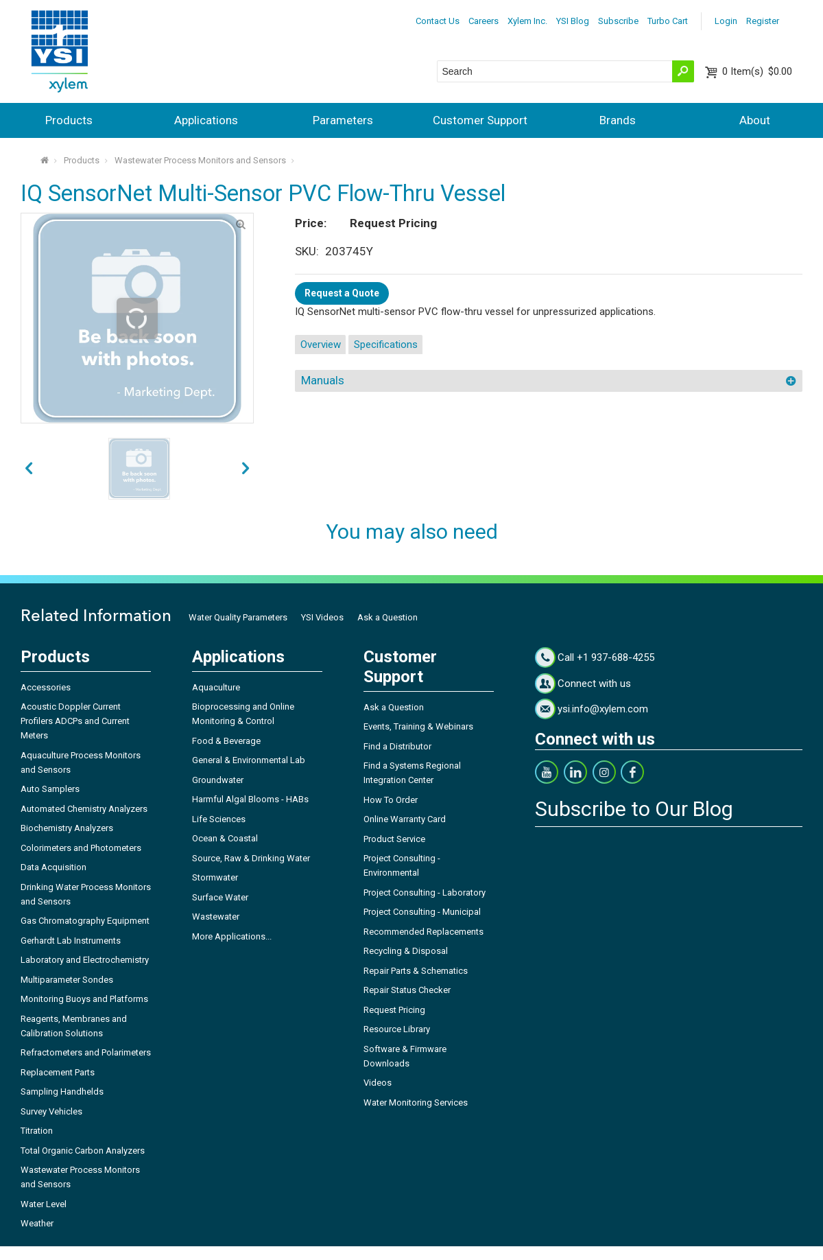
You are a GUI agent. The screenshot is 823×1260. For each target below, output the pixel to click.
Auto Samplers (50, 789)
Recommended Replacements (423, 931)
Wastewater (215, 916)
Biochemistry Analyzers (67, 828)
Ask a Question (387, 617)
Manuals (322, 380)
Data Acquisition (53, 867)
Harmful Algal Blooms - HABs (250, 799)
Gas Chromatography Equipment (85, 920)
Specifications (386, 344)
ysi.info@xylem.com (603, 709)
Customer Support (480, 120)
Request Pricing (394, 1010)
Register (762, 21)
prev (245, 469)
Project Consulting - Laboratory (424, 892)
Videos (377, 1082)
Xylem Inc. (527, 21)
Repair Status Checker (407, 990)
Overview (320, 344)
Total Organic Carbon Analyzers (83, 1150)
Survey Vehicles (51, 1111)
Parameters (343, 120)
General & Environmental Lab (248, 760)
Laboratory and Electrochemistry (85, 960)
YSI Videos (322, 617)
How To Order (390, 800)
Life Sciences (219, 819)
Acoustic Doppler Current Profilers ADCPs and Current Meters (75, 720)
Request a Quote (342, 293)
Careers (483, 21)
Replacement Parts (58, 1072)
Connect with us (594, 683)
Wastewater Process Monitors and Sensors (200, 160)
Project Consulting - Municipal (422, 912)
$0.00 (757, 71)
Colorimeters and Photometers (81, 848)
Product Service (394, 839)
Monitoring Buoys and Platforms (84, 999)
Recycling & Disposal (405, 951)
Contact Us (438, 21)
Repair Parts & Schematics (415, 971)
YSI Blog (572, 21)
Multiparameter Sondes (67, 980)
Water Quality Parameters (238, 617)
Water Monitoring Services (415, 1102)
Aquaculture (216, 687)
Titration (37, 1130)
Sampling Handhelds (62, 1091)
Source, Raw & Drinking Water (251, 858)
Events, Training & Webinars (418, 726)
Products (69, 120)
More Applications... (232, 936)
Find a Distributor (397, 746)
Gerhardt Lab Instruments (71, 940)
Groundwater (217, 780)
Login (726, 21)
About (754, 120)
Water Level (44, 1204)
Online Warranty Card (404, 819)
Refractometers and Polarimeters (86, 1052)
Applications (206, 120)
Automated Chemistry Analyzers (84, 809)
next (29, 469)
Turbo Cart (667, 21)
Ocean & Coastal (225, 838)
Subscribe (618, 21)
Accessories (46, 687)
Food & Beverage (226, 741)
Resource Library (396, 1029)
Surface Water (220, 897)
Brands (617, 120)
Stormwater (215, 877)
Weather (37, 1223)
